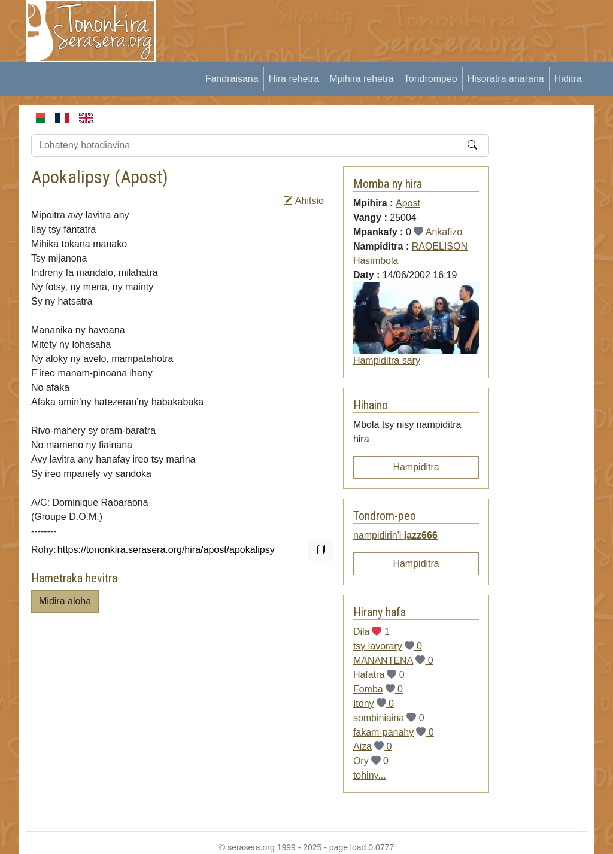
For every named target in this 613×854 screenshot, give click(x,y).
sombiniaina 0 (388, 718)
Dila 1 (371, 632)
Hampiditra (416, 467)
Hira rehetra (294, 79)
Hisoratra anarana (506, 79)
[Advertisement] (388, 27)
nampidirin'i (395, 535)
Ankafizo (444, 232)
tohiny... (369, 775)
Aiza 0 (372, 746)
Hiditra (568, 79)
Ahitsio (303, 201)
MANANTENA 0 (393, 660)
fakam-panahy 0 (393, 732)
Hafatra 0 (379, 675)
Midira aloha (65, 601)
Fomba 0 (378, 689)
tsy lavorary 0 (387, 646)
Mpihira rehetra (361, 79)
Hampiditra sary (386, 360)
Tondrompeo (430, 79)
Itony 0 (373, 703)
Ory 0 (371, 761)
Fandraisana (232, 79)
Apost (141, 176)
